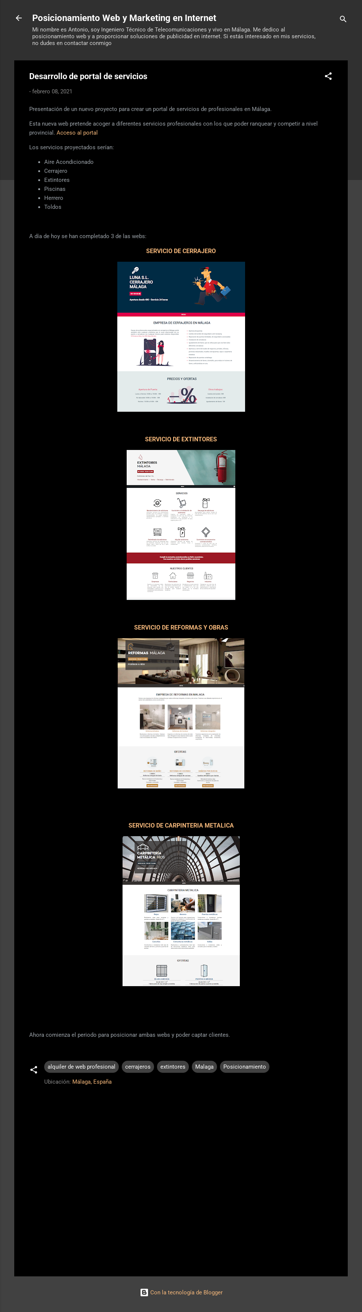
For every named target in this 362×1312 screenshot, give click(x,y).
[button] (328, 77)
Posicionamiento (244, 1066)
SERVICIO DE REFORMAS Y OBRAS (181, 627)
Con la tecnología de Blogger (181, 1292)
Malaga (204, 1066)
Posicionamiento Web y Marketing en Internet (124, 18)
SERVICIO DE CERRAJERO (181, 251)
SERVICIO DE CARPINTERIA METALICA (181, 825)
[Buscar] (343, 20)
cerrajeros (138, 1066)
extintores (172, 1066)
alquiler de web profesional (81, 1066)
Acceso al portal (77, 132)
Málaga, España (92, 1081)
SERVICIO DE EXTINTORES (181, 439)
